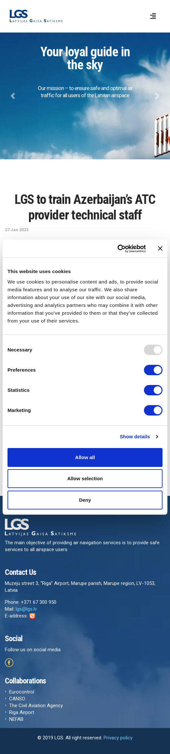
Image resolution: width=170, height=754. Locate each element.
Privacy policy (118, 738)
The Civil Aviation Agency (36, 705)
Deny (85, 500)
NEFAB (16, 719)
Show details (135, 436)
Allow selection (85, 478)
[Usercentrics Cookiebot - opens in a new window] (117, 249)
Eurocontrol (21, 692)
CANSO (17, 699)
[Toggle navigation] (153, 16)
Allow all (85, 457)
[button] (12, 96)
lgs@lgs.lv (26, 609)
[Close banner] (160, 248)
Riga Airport (21, 712)
